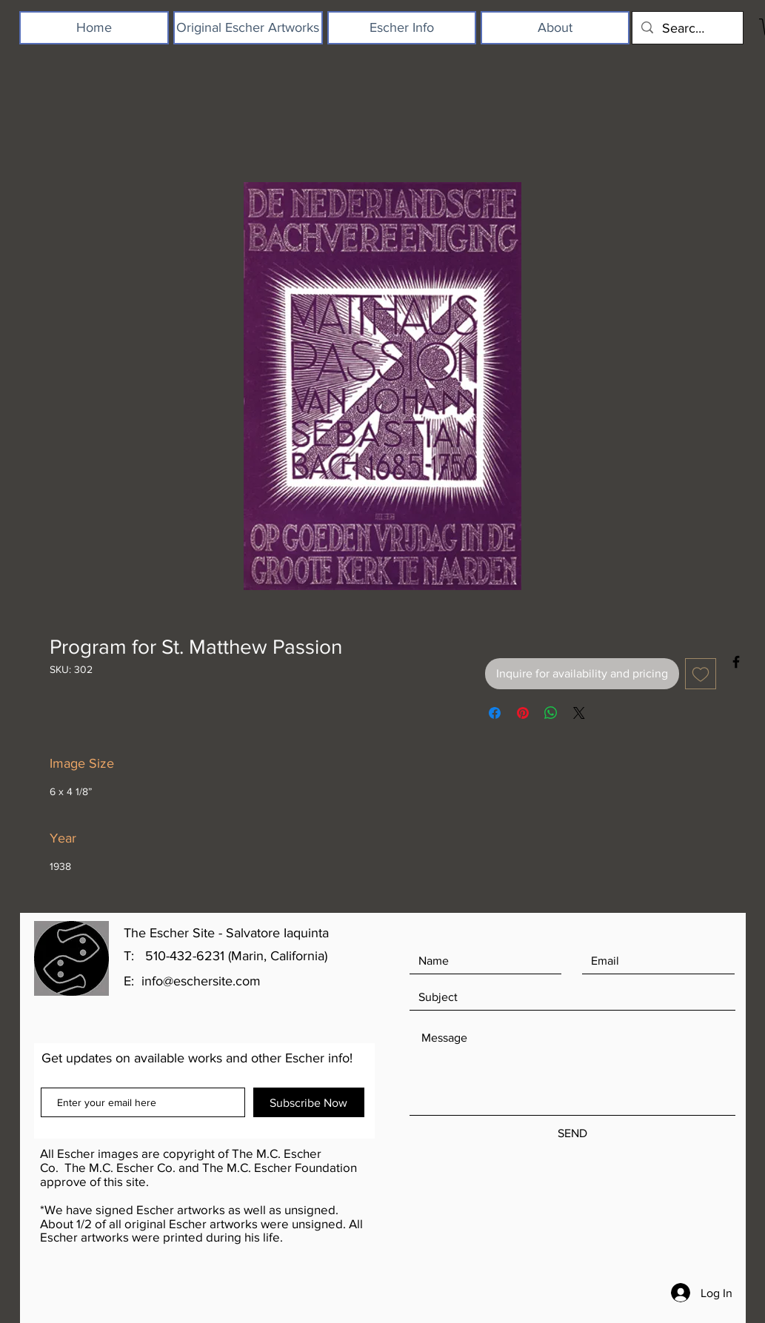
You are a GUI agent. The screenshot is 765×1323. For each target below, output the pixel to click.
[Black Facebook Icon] (736, 662)
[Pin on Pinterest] (523, 713)
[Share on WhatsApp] (551, 713)
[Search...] (687, 28)
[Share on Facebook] (495, 713)
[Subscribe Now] (308, 1102)
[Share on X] (579, 713)
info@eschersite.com (201, 981)
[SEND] (572, 1133)
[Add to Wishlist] (700, 673)
